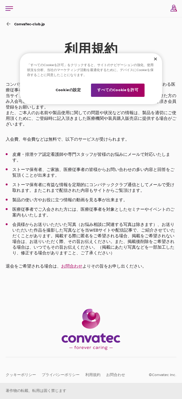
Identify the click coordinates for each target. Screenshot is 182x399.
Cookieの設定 (68, 90)
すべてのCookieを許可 (117, 90)
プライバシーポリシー (61, 375)
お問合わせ (71, 266)
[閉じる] (155, 59)
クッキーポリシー (21, 375)
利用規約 (92, 375)
